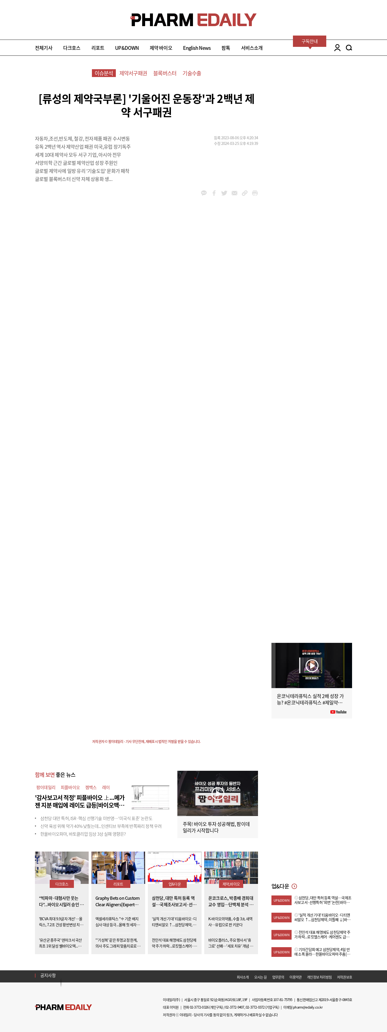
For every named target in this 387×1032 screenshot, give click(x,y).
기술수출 (191, 73)
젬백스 (91, 787)
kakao (204, 193)
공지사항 (48, 975)
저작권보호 (344, 976)
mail (234, 193)
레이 (106, 787)
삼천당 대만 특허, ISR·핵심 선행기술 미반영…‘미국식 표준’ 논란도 (96, 818)
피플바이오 (70, 787)
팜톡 (225, 47)
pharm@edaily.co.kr (307, 1007)
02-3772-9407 (234, 1007)
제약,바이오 (231, 884)
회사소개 (243, 976)
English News (197, 47)
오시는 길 (260, 976)
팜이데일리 (45, 787)
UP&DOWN (127, 47)
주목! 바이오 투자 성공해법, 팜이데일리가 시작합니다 (216, 827)
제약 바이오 (161, 47)
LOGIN (336, 47)
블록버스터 (164, 73)
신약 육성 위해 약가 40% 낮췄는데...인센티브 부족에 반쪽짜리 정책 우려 (101, 826)
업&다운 (175, 884)
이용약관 (295, 976)
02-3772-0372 (255, 1007)
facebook (214, 193)
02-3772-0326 (199, 1007)
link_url (245, 193)
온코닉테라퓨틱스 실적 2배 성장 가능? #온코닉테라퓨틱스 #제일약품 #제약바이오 (311, 702)
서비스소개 (252, 47)
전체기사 (43, 47)
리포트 (98, 47)
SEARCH (349, 47)
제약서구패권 (133, 73)
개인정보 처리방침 (319, 976)
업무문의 (278, 976)
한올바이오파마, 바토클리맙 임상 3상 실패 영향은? (83, 834)
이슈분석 (104, 73)
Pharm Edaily (63, 1007)
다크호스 (72, 47)
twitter (224, 193)
